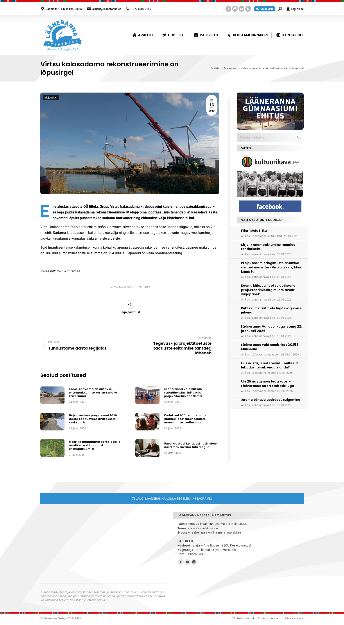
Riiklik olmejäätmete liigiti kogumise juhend (271, 310)
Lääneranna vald (294, 618)
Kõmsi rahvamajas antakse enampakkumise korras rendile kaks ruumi (93, 392)
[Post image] (52, 395)
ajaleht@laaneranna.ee (106, 9)
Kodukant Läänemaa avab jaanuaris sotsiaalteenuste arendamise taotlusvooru (185, 419)
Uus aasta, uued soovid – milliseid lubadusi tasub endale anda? (269, 365)
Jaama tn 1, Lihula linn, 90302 (64, 9)
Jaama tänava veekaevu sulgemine (270, 399)
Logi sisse (295, 9)
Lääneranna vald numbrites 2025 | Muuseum (269, 347)
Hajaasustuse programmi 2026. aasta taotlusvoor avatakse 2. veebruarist (93, 419)
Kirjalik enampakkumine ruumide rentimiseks (268, 246)
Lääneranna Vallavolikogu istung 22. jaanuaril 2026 (271, 328)
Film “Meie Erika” (255, 230)
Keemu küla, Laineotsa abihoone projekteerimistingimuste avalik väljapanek (268, 289)
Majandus (51, 97)
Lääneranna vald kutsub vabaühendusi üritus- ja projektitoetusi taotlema (183, 392)
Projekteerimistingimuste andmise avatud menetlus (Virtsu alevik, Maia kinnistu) (271, 267)
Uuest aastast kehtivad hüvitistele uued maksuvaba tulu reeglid (190, 445)
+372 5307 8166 (141, 9)
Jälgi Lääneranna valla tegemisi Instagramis (172, 498)
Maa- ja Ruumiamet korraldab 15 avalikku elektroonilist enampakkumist (94, 445)
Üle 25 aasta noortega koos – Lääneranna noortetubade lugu (267, 383)
